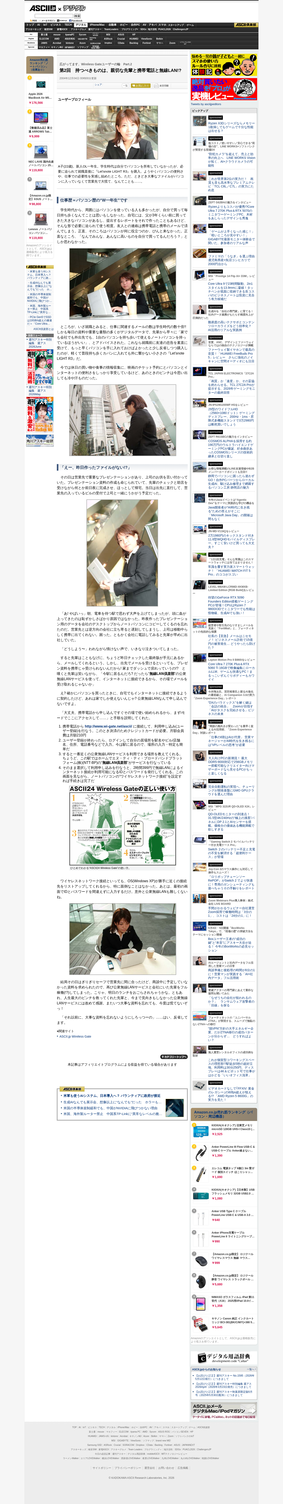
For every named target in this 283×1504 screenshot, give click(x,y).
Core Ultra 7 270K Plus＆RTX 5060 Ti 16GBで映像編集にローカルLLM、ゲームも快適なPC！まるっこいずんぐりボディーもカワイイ (231, 671)
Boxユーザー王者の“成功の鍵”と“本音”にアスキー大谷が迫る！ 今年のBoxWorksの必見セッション (231, 944)
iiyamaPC (69, 34)
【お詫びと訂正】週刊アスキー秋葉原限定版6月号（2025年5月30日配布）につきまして (223, 1393)
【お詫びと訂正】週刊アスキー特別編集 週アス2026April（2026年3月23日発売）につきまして (223, 1385)
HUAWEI (134, 39)
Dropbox (108, 43)
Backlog (134, 43)
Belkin (159, 39)
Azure (83, 43)
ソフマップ (82, 47)
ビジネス (55, 24)
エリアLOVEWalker (90, 1458)
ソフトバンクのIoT (185, 43)
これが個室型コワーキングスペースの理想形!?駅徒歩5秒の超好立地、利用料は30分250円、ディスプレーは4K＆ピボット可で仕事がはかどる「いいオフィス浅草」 (231, 1067)
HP (134, 34)
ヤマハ (159, 43)
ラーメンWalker (71, 1458)
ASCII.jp (42, 8)
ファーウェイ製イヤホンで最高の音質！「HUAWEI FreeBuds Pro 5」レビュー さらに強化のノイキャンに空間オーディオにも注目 (231, 355)
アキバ (153, 24)
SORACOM (128, 1445)
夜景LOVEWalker (150, 1458)
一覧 (125, 85)
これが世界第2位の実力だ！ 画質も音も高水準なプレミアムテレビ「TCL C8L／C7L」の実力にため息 (231, 184)
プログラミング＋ (153, 1449)
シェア (98, 84)
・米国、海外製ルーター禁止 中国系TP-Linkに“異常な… (39, 309)
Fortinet (147, 43)
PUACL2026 (164, 29)
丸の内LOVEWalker (190, 1458)
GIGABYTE (82, 39)
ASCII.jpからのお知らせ (206, 1369)
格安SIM (48, 29)
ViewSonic (146, 39)
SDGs (143, 29)
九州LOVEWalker (170, 1458)
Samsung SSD (94, 1445)
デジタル (72, 8)
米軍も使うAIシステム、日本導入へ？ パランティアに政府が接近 (112, 1096)
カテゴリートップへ (174, 1057)
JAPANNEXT (70, 47)
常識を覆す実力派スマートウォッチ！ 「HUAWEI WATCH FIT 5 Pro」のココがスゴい (231, 570)
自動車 (113, 24)
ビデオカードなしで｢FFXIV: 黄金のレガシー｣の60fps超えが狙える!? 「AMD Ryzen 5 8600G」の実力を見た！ (231, 1094)
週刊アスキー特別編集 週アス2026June (40, 343)
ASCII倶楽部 (246, 25)
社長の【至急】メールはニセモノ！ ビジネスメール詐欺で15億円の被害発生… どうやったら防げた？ (231, 641)
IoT (45, 24)
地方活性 (152, 29)
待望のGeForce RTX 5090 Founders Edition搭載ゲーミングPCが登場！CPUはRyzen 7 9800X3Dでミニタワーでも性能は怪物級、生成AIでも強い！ (231, 605)
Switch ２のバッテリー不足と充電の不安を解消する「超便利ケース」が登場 (231, 853)
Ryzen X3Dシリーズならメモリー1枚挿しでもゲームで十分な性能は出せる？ (231, 127)
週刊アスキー (94, 29)
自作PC (135, 24)
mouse (56, 34)
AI (38, 24)
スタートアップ (176, 25)
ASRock (108, 39)
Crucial (121, 39)
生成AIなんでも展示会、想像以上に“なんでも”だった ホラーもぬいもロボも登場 (124, 1102)
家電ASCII (62, 29)
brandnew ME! (95, 47)
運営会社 (149, 1467)
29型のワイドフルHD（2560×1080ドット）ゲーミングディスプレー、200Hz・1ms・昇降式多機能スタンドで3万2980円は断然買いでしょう (231, 416)
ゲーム (190, 25)
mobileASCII (153, 1454)
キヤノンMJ (57, 47)
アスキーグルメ (78, 29)
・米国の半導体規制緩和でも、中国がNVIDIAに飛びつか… (39, 297)
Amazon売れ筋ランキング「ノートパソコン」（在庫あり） (39, 64)
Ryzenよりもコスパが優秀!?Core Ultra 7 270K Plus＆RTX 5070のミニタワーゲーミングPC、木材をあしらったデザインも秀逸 (231, 212)
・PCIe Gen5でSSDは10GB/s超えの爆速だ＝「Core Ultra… (39, 320)
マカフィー (44, 47)
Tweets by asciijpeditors (206, 104)
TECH (68, 24)
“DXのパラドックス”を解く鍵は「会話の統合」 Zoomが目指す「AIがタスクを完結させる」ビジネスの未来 (231, 708)
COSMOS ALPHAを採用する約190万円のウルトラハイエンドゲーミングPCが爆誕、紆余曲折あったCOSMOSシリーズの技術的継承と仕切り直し (230, 448)
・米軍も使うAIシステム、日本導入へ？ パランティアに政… (39, 275)
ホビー (124, 24)
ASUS (121, 34)
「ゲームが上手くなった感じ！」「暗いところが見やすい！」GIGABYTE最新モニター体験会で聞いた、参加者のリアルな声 (231, 237)
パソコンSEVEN (95, 34)
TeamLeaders (111, 29)
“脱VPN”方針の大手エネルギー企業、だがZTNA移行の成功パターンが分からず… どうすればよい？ (231, 1034)
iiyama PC (135, 1432)
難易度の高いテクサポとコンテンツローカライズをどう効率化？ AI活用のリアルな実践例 (231, 326)
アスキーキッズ (33, 29)
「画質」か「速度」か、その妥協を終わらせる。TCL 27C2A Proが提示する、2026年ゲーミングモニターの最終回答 (231, 386)
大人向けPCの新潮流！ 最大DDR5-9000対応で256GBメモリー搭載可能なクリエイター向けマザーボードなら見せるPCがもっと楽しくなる (231, 765)
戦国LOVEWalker (210, 1458)
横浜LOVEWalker (110, 1458)
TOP (74, 1427)
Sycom (82, 34)
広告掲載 (183, 1467)
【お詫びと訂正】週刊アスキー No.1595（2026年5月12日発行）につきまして (224, 1377)
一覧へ (250, 1369)
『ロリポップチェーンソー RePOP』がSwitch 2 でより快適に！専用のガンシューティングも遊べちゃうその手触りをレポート (231, 882)
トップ (30, 24)
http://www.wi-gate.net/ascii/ (108, 726)
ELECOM (44, 39)
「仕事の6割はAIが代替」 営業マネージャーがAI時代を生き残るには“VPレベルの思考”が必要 (231, 741)
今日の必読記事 (102, 1454)
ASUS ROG (70, 39)
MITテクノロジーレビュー (174, 1454)
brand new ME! (163, 1440)
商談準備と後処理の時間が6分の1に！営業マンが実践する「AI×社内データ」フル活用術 (231, 974)
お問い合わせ (166, 1467)
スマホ (162, 24)
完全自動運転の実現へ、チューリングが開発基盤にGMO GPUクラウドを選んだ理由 (231, 790)
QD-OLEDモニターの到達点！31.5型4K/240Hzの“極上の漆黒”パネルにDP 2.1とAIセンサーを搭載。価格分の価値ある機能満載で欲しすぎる (231, 821)
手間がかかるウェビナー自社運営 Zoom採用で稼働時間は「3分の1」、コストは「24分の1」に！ (233, 912)
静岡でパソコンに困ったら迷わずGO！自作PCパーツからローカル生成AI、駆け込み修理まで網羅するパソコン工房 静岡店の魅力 (231, 481)
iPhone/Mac (97, 24)
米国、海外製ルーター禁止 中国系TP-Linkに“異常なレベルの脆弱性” (115, 1114)
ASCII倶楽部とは (43, 329)
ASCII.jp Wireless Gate (75, 1036)
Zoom (172, 43)
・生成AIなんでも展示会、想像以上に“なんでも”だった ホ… (39, 286)
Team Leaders (135, 1449)
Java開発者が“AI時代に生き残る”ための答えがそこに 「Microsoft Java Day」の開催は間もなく (230, 513)
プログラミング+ (129, 29)
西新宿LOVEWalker (130, 1458)
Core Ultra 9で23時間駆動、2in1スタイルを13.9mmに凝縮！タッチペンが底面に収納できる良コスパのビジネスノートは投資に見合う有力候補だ (231, 291)
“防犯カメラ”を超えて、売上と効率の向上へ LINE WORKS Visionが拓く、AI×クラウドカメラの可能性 (231, 159)
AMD (56, 39)
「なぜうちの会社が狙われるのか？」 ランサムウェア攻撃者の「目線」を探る (231, 1001)
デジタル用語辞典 (136, 1454)
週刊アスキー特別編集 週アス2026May (40, 390)
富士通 (44, 34)
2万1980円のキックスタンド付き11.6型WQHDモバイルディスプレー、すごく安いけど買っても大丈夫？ (231, 541)
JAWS (44, 43)
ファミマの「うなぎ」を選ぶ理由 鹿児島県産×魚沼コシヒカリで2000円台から (233, 260)
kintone (70, 43)
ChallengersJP (180, 29)
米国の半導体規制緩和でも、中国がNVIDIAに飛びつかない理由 (110, 1108)
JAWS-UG (104, 1436)
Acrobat (57, 43)
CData (121, 43)
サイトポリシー (102, 1467)
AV (144, 24)
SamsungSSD (93, 38)
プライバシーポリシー (128, 1467)
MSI (108, 34)
